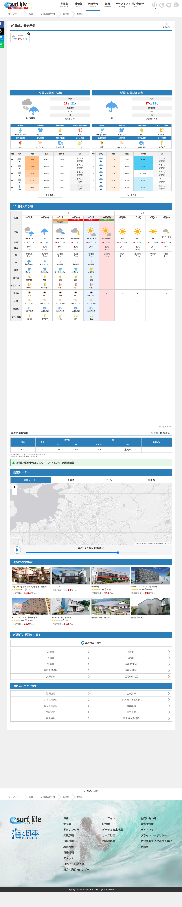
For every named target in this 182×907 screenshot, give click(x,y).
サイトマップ (148, 829)
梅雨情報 (68, 847)
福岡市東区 (131, 664)
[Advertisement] (91, 65)
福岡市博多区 (51, 670)
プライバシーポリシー (154, 835)
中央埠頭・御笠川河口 (131, 699)
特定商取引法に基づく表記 (156, 841)
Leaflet (137, 543)
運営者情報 (147, 824)
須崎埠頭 (50, 712)
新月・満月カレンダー (76, 869)
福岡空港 (50, 693)
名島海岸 (131, 693)
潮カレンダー (71, 829)
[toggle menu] (177, 4)
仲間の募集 (108, 841)
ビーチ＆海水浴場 (112, 829)
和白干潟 (131, 712)
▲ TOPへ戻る (91, 791)
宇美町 (50, 664)
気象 (107, 5)
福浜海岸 (50, 718)
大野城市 (50, 676)
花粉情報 (68, 852)
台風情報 (68, 841)
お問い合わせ (136, 5)
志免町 (50, 651)
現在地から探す (93, 643)
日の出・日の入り (73, 864)
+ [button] (14, 487)
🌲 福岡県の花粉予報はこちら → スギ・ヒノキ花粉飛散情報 (43, 462)
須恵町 (131, 651)
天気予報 (93, 5)
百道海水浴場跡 (131, 718)
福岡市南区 (131, 670)
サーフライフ (14, 797)
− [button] (14, 492)
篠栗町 (131, 658)
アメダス (68, 858)
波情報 (78, 5)
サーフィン (122, 5)
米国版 (145, 847)
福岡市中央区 (131, 676)
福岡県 (66, 797)
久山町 (50, 658)
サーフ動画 (108, 835)
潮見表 (64, 5)
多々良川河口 (51, 699)
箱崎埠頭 (131, 706)
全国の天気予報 (47, 797)
